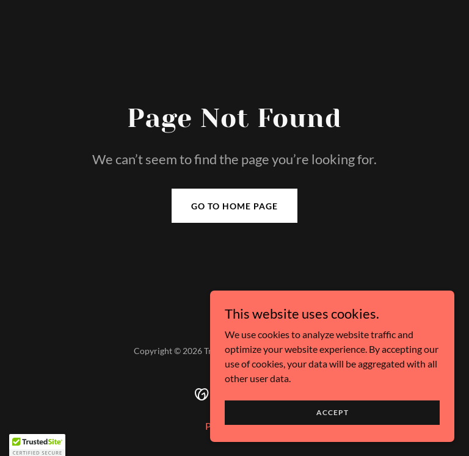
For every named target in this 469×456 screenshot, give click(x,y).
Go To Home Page (234, 206)
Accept (332, 412)
